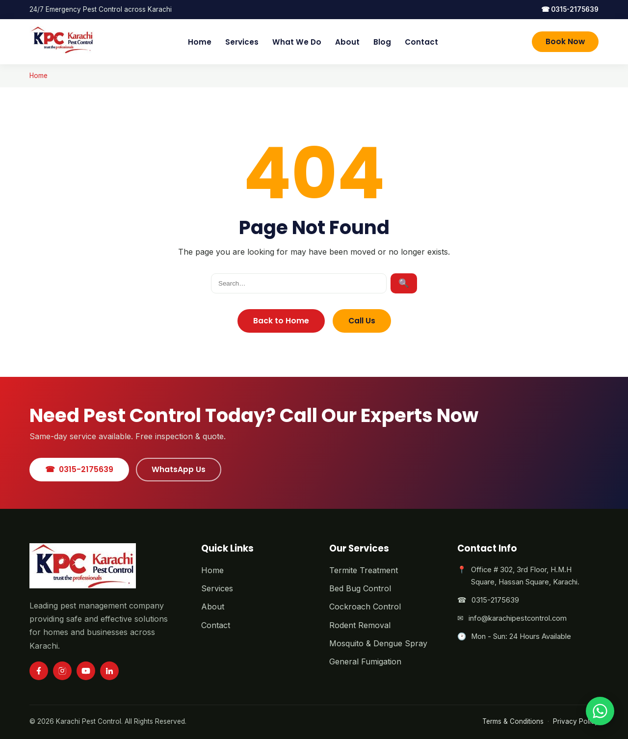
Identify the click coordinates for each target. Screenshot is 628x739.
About (347, 42)
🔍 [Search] (403, 283)
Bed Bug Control (360, 588)
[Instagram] (62, 670)
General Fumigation (365, 661)
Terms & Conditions (513, 721)
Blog (382, 42)
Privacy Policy (576, 721)
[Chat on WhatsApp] (600, 711)
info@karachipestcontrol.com (518, 618)
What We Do (296, 42)
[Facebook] (38, 670)
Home (199, 42)
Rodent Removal (360, 625)
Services (242, 42)
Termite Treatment (363, 570)
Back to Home (281, 321)
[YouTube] (86, 670)
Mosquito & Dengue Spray (378, 643)
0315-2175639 (570, 9)
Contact (421, 42)
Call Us (361, 321)
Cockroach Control (365, 606)
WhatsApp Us (179, 469)
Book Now (565, 41)
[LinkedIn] (109, 670)
